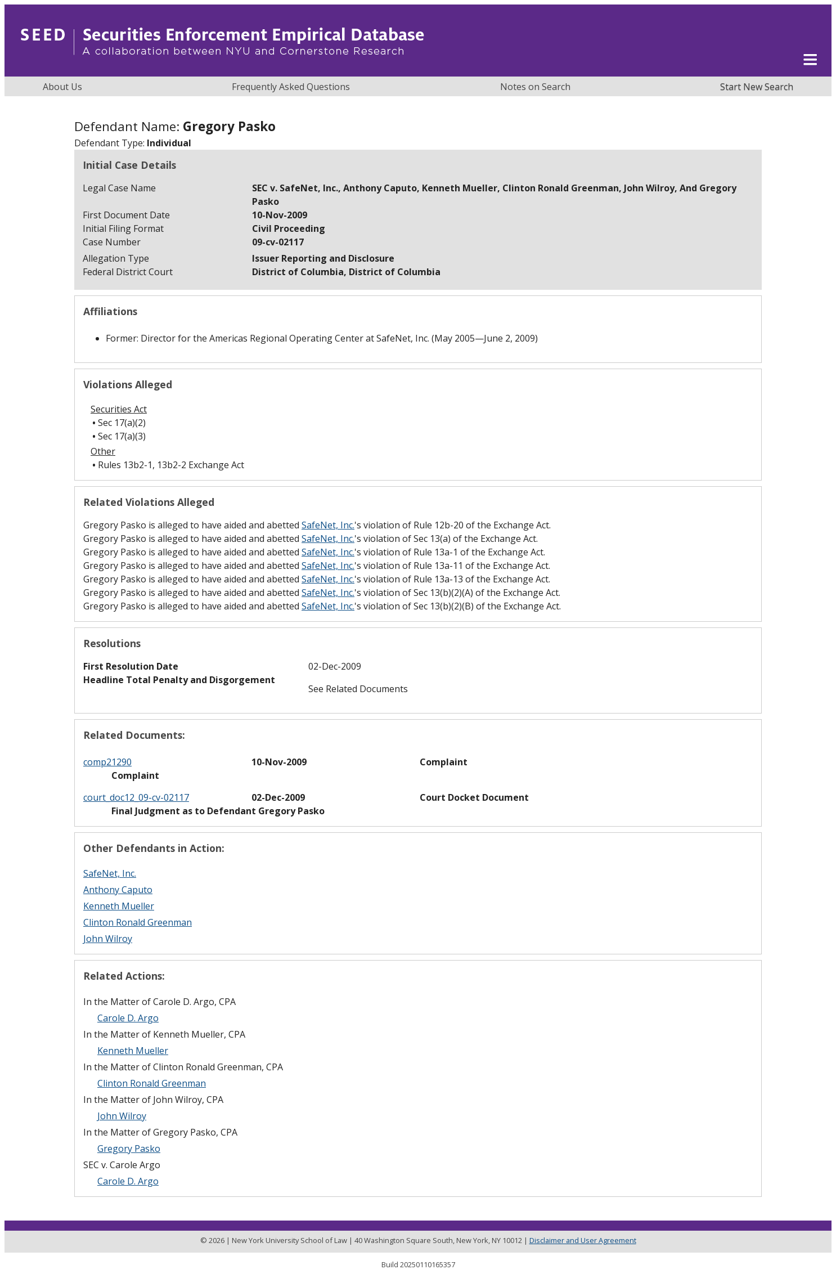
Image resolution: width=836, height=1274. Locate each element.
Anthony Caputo (117, 889)
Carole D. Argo (128, 1018)
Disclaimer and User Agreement (582, 1240)
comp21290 (107, 762)
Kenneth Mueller (118, 906)
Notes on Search (535, 86)
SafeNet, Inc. (328, 525)
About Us (62, 86)
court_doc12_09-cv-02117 (136, 797)
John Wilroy (107, 938)
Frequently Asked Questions (291, 86)
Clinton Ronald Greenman (137, 922)
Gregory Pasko (128, 1148)
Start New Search (756, 86)
